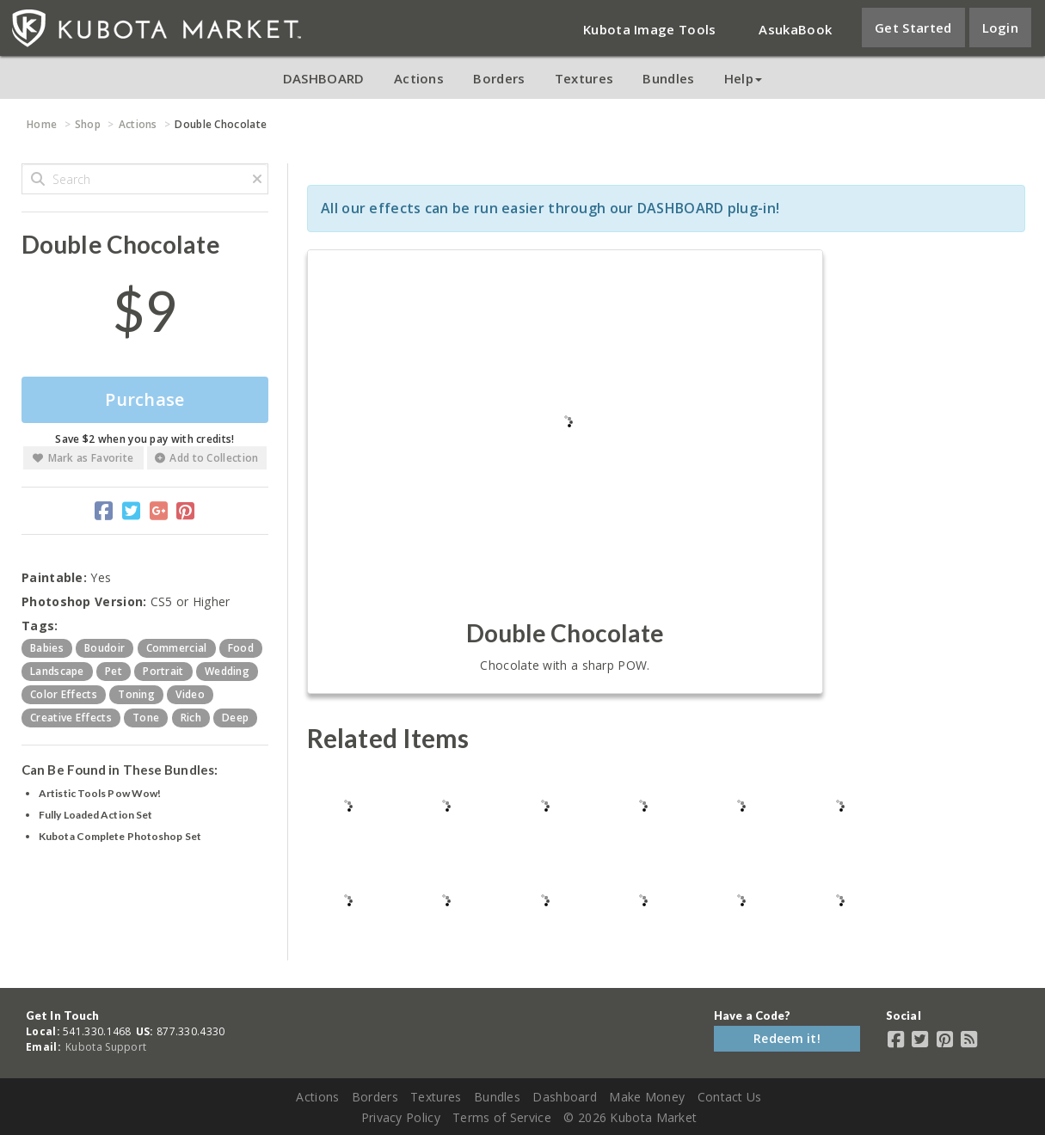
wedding (227, 671)
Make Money (647, 1097)
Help (743, 78)
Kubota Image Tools (649, 29)
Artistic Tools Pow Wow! (100, 793)
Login (1000, 27)
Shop (88, 124)
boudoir (104, 648)
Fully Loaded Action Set (95, 814)
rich (191, 717)
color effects (63, 694)
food (241, 648)
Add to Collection (206, 458)
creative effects (71, 717)
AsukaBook (795, 29)
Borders (499, 78)
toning (136, 694)
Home (42, 124)
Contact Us (730, 1097)
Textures (584, 78)
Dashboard (564, 1097)
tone (145, 717)
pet (113, 671)
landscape (57, 671)
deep (235, 717)
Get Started (913, 27)
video (190, 694)
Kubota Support (105, 1047)
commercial (176, 648)
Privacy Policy (400, 1117)
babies (47, 648)
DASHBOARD (324, 78)
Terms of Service (501, 1117)
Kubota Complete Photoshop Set (120, 836)
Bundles (668, 78)
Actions (419, 78)
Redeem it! (787, 1038)
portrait (163, 671)
